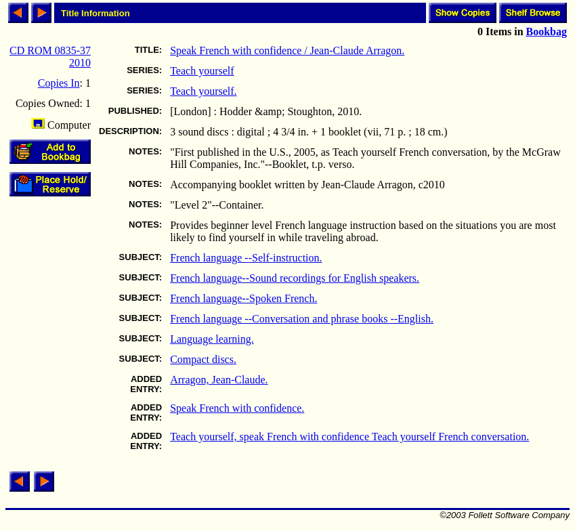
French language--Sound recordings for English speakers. (294, 278)
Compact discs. (203, 359)
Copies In (59, 83)
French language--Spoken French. (243, 298)
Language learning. (212, 339)
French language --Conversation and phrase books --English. (301, 318)
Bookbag (546, 31)
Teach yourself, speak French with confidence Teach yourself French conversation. (349, 436)
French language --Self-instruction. (246, 257)
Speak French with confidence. (237, 408)
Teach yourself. (203, 91)
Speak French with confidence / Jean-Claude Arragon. (287, 50)
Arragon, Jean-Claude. (219, 379)
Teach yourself (202, 71)
